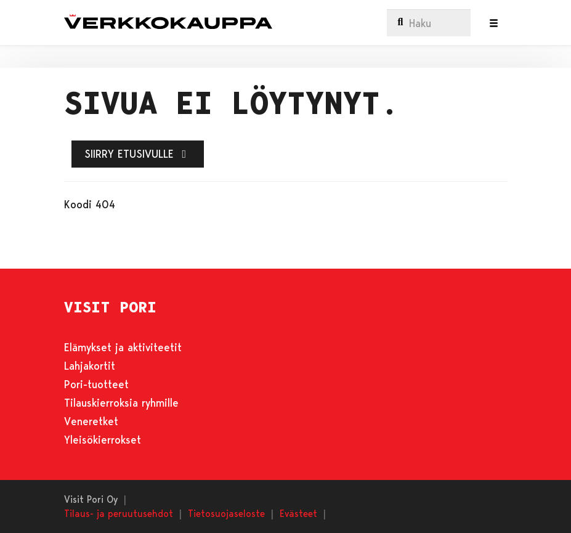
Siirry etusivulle (138, 153)
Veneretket (91, 420)
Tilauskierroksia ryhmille (121, 402)
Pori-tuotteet (96, 383)
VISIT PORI (110, 307)
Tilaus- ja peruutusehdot (118, 513)
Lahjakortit (89, 365)
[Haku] (429, 22)
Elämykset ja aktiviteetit (123, 347)
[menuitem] (429, 22)
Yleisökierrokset (102, 439)
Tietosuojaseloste (226, 513)
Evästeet (298, 513)
